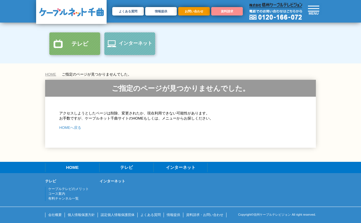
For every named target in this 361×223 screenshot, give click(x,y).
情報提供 (161, 11)
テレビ (79, 44)
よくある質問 (128, 11)
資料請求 (227, 11)
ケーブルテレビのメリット (68, 189)
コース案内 (56, 194)
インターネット (135, 43)
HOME (50, 74)
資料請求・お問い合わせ (204, 215)
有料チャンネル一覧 (63, 198)
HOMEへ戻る (70, 127)
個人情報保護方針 (81, 215)
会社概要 (55, 215)
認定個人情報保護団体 (118, 215)
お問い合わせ (194, 11)
